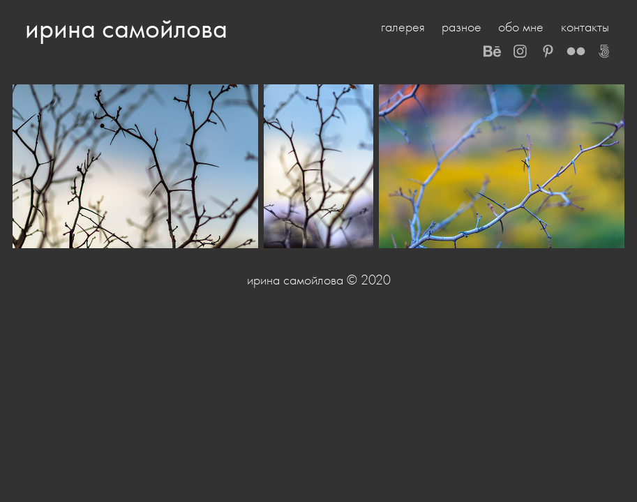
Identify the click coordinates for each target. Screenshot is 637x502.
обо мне (521, 27)
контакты (585, 27)
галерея (403, 27)
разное (461, 27)
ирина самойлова (126, 28)
